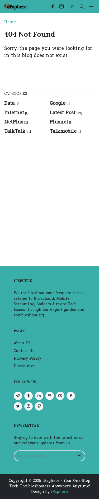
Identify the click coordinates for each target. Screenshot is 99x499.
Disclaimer (24, 366)
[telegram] (18, 396)
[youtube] (60, 396)
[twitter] (18, 406)
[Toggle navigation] (91, 6)
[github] (39, 406)
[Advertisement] (49, 197)
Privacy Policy (27, 359)
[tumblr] (28, 396)
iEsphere (59, 492)
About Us (22, 343)
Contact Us (24, 351)
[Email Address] (43, 456)
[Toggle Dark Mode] (72, 6)
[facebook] (52, 6)
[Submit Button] (79, 456)
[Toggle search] (82, 6)
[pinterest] (49, 396)
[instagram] (61, 6)
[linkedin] (39, 396)
